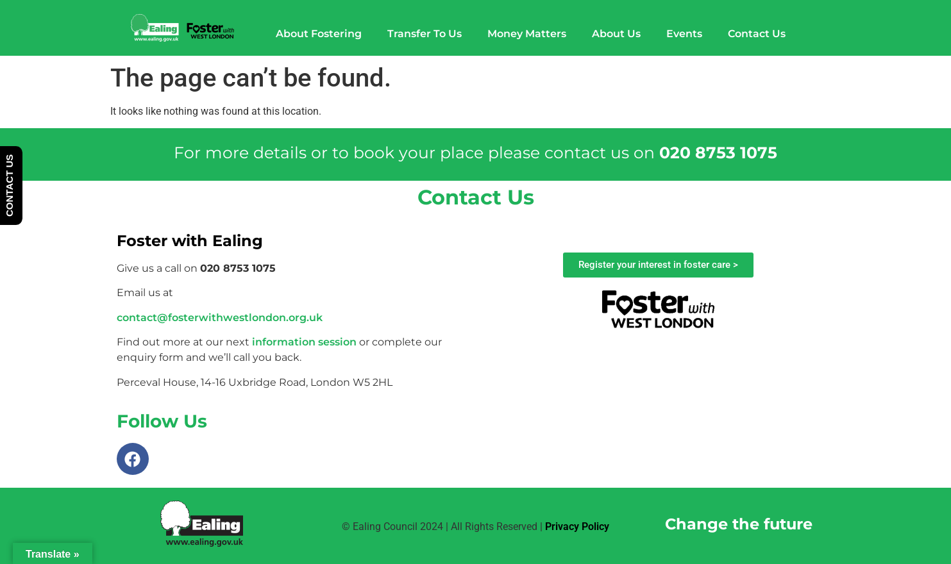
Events (684, 34)
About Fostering (319, 34)
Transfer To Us (424, 34)
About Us (616, 34)
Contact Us (757, 34)
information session (304, 342)
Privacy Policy (577, 526)
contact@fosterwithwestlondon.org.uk (220, 317)
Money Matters (526, 34)
